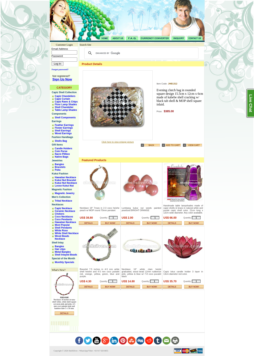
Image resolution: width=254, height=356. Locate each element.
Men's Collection (61, 197)
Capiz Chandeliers (65, 96)
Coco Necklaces (64, 216)
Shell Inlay (58, 242)
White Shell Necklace (67, 233)
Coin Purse (61, 151)
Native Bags (61, 156)
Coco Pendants (63, 219)
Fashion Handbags (62, 137)
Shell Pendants (63, 227)
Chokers (59, 213)
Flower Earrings (64, 127)
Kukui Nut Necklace (66, 183)
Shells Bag (61, 141)
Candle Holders (63, 148)
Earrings (57, 121)
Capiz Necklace (63, 208)
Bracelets (60, 167)
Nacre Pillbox (62, 154)
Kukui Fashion (60, 173)
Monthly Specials (64, 262)
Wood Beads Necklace (62, 237)
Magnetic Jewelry (64, 193)
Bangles (59, 164)
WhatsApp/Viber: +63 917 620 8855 (93, 351)
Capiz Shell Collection (64, 92)
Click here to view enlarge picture (118, 142)
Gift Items (57, 144)
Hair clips (60, 249)
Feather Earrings (64, 125)
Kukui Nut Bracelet (65, 180)
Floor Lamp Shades (66, 104)
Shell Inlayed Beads (66, 254)
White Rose (61, 230)
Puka (58, 169)
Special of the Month (63, 258)
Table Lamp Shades (66, 110)
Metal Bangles (63, 252)
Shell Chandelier (64, 107)
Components (59, 113)
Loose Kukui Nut (64, 185)
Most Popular (62, 225)
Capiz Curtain (62, 99)
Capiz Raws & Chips (66, 101)
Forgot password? (59, 69)
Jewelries (57, 160)
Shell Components (65, 117)
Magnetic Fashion (62, 189)
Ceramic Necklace (65, 211)
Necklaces (58, 204)
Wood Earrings (63, 133)
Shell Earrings (63, 130)
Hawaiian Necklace (65, 177)
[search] (141, 53)
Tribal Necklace (63, 200)
